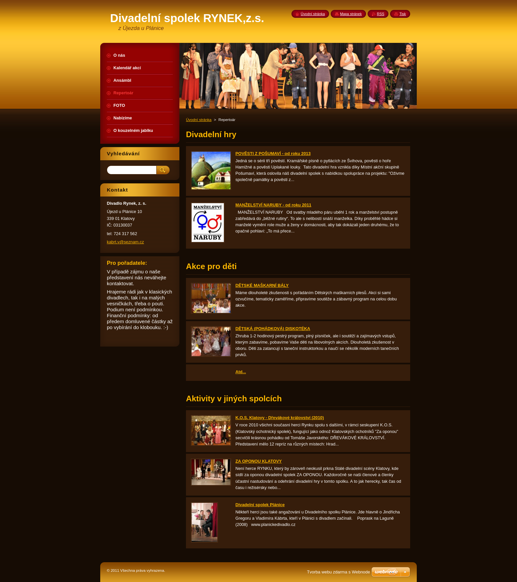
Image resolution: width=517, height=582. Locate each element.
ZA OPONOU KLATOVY (258, 461)
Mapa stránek (351, 14)
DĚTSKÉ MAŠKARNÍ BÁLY (262, 285)
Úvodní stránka (198, 120)
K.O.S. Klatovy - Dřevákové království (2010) (279, 417)
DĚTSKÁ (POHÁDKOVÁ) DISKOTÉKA (272, 328)
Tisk (402, 14)
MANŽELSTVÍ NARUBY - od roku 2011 (273, 204)
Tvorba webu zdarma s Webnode (338, 571)
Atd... (240, 371)
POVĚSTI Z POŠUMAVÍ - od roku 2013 (273, 153)
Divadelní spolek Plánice (260, 504)
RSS (380, 14)
